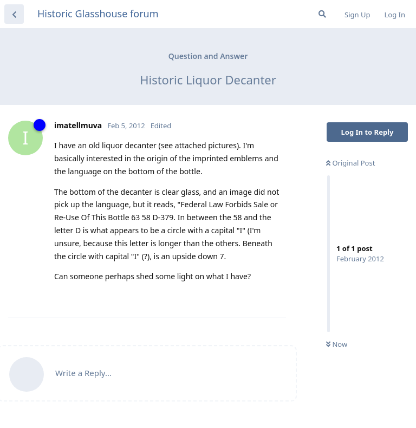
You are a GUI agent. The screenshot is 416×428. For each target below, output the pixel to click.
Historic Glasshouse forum (98, 13)
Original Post (350, 163)
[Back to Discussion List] (14, 14)
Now (336, 344)
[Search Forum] (322, 14)
